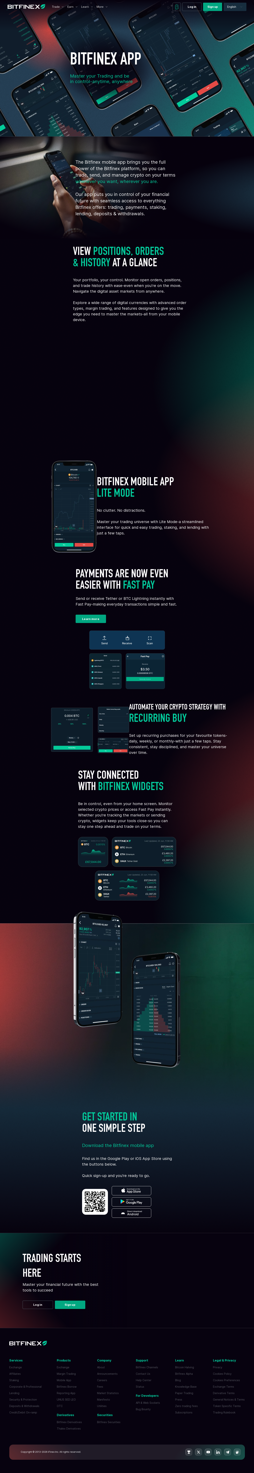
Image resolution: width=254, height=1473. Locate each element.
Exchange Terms (223, 1386)
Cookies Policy (222, 1373)
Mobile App (64, 1380)
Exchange (15, 1367)
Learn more (90, 619)
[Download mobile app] (176, 7)
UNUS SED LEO (66, 1399)
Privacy (217, 1367)
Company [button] (104, 1360)
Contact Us (143, 1373)
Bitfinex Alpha (184, 1373)
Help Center (143, 1380)
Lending (14, 1393)
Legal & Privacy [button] (224, 1360)
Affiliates (15, 1373)
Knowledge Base (186, 1386)
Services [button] (16, 1360)
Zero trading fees (186, 1406)
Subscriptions (183, 1412)
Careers (102, 1380)
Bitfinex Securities (108, 1422)
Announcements (107, 1373)
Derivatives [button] (65, 1415)
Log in (192, 7)
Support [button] (142, 1360)
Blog (178, 1380)
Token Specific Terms (227, 1406)
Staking (14, 1380)
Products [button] (64, 1360)
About (101, 1367)
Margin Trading (66, 1373)
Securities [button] (105, 1415)
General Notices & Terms (229, 1399)
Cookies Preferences (226, 1380)
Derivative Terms (224, 1393)
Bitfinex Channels (147, 1367)
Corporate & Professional (25, 1386)
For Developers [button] (147, 1396)
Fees (100, 1386)
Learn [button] (179, 1360)
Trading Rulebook (224, 1412)
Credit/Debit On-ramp (23, 1412)
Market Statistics (108, 1393)
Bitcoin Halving (184, 1367)
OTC (60, 1406)
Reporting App (66, 1393)
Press (178, 1399)
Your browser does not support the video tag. (127, 387)
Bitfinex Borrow (67, 1386)
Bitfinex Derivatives (69, 1422)
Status (140, 1386)
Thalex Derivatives (69, 1428)
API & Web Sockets (148, 1402)
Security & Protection (23, 1399)
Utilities (102, 1406)
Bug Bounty (143, 1409)
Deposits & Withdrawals (24, 1406)
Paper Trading (184, 1393)
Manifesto (103, 1399)
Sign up (212, 7)
